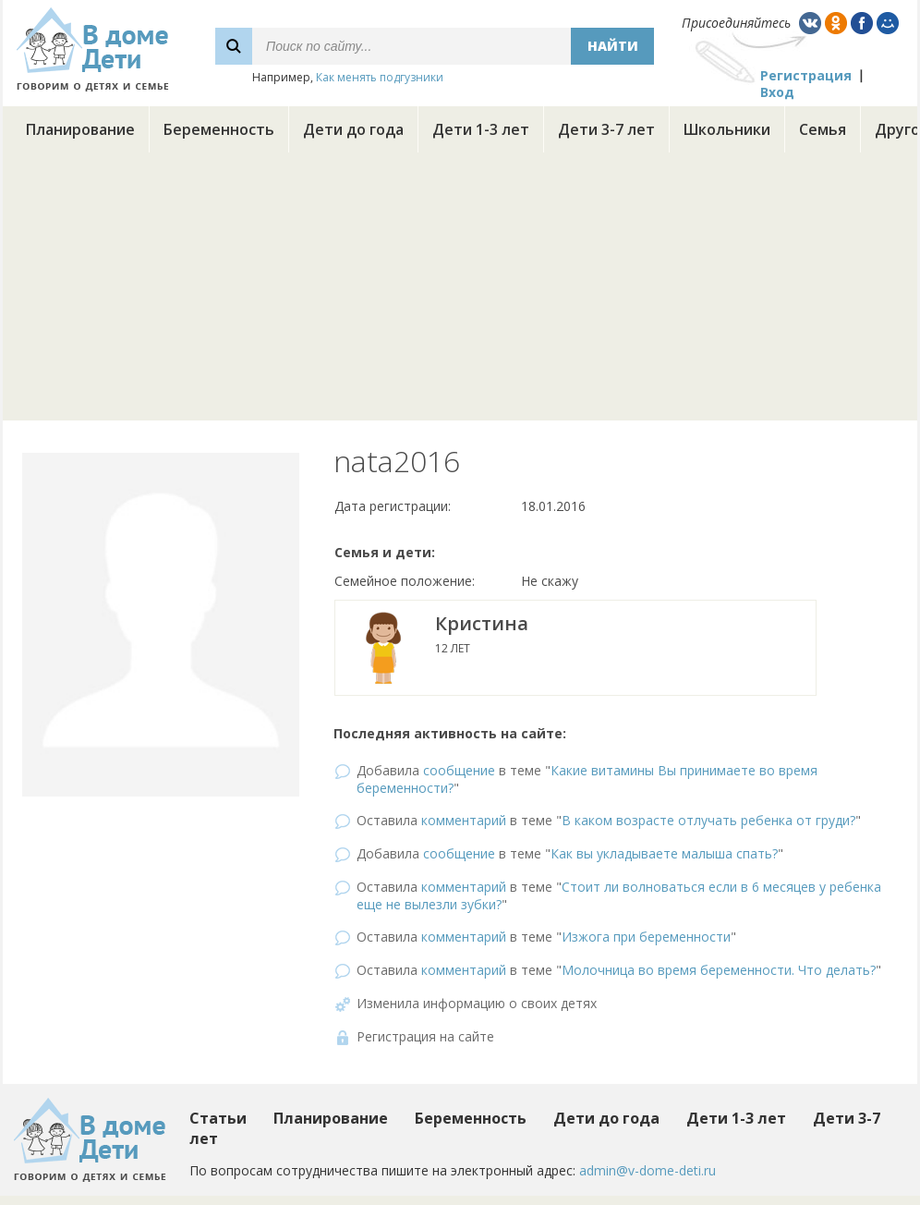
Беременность (218, 129)
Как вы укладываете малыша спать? (664, 853)
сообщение (459, 770)
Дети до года (353, 129)
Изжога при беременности (646, 936)
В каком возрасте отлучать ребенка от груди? (708, 820)
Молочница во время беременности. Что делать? (719, 970)
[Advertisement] (460, 291)
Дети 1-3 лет (480, 129)
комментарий (463, 820)
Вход (777, 92)
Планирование (80, 129)
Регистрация (806, 75)
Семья (822, 129)
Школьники (727, 129)
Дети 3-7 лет (606, 129)
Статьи (218, 1118)
